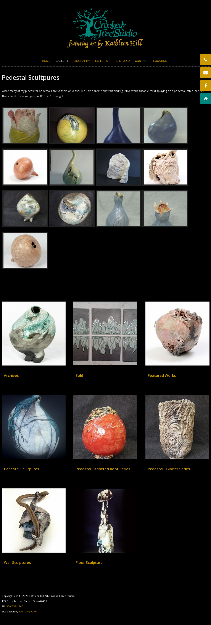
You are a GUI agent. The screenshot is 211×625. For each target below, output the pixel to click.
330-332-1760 (14, 606)
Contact (141, 60)
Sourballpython (28, 611)
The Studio (121, 60)
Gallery (62, 60)
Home (46, 60)
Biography (81, 60)
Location (160, 60)
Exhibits (101, 60)
